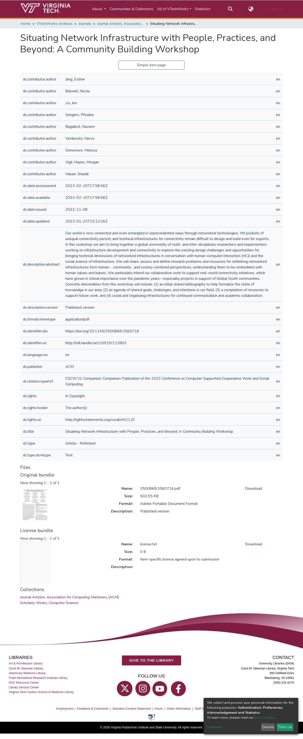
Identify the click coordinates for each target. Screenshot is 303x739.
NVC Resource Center (24, 682)
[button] (251, 9)
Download (253, 488)
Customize (214, 727)
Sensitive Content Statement (131, 708)
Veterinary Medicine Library (27, 673)
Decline (268, 727)
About (97, 9)
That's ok (285, 727)
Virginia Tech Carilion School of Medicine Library (41, 692)
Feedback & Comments (93, 708)
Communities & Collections (131, 9)
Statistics (202, 9)
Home (25, 23)
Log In (274, 9)
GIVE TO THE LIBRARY (151, 660)
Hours (159, 708)
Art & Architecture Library (25, 663)
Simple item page (151, 65)
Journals (84, 23)
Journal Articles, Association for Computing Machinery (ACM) (120, 23)
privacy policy (264, 717)
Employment (64, 708)
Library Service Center (24, 687)
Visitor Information (179, 708)
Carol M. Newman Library (26, 668)
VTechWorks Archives (54, 23)
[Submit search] (230, 9)
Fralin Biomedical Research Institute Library (38, 678)
